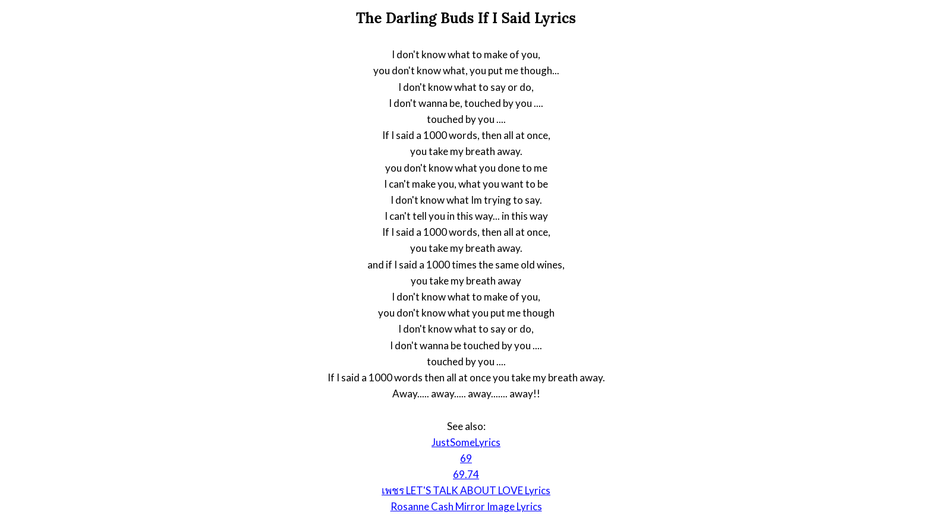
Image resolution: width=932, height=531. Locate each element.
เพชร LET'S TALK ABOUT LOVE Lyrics (466, 490)
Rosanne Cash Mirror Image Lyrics (466, 506)
